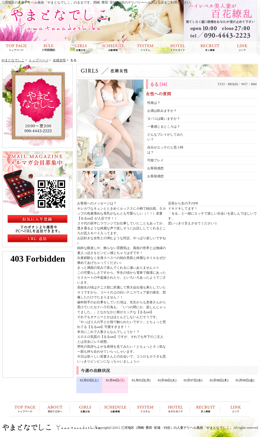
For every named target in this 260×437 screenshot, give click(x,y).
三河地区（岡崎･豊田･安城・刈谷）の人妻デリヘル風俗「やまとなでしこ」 (177, 428)
